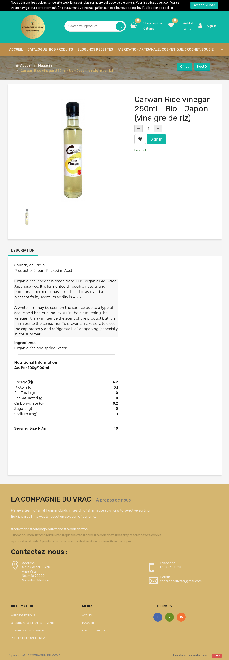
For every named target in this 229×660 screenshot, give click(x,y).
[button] (221, 49)
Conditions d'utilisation (28, 630)
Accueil (26, 65)
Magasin (45, 65)
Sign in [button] (156, 139)
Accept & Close (204, 5)
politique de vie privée (119, 2)
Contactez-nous (93, 630)
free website (195, 655)
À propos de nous (113, 500)
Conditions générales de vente (33, 622)
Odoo (217, 655)
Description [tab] (22, 250)
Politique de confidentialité (30, 637)
